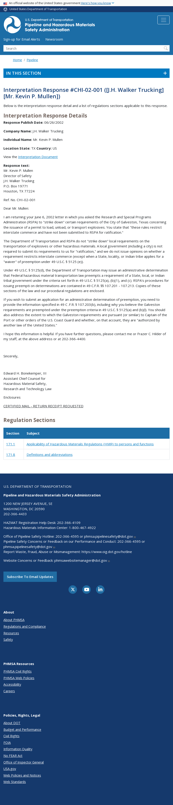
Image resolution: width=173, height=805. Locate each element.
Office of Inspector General (23, 762)
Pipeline (32, 60)
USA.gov (9, 769)
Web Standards (14, 782)
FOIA (7, 742)
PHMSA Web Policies (18, 678)
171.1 (10, 444)
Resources (11, 633)
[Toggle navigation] (163, 20)
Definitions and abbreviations (50, 454)
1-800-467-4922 (82, 527)
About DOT (11, 723)
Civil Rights (11, 736)
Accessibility (12, 684)
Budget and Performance (22, 729)
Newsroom (54, 39)
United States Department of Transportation (38, 9)
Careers (9, 691)
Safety (8, 639)
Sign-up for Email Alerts (21, 39)
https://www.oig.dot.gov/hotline (107, 551)
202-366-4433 (15, 514)
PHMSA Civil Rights (17, 671)
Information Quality (17, 749)
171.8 (10, 454)
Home (17, 60)
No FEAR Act (12, 755)
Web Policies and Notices (22, 775)
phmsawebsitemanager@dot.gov (82, 560)
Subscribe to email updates (30, 576)
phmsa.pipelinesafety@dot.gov (110, 536)
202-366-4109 (68, 522)
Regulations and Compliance (24, 626)
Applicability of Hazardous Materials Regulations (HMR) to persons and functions (90, 444)
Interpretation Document (38, 156)
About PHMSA (14, 620)
